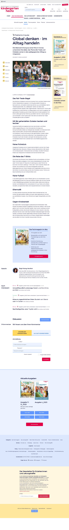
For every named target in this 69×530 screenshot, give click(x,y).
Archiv (25, 22)
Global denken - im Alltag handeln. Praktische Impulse (12, 30)
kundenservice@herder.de (36, 465)
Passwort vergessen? (28, 363)
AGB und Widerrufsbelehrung (24, 517)
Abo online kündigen (47, 465)
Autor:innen (43, 4)
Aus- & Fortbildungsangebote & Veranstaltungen (16, 460)
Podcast (43, 22)
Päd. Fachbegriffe (56, 4)
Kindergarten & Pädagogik (39, 457)
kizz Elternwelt (34, 462)
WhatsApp (36, 4)
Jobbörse (65, 4)
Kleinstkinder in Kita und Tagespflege (45, 460)
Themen (49, 4)
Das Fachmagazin (18, 28)
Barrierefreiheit (42, 517)
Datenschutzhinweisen (25, 500)
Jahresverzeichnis (50, 22)
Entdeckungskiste (32, 460)
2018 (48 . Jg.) (29, 28)
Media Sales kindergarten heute (25, 457)
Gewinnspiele (37, 454)
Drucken (7, 69)
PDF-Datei (7, 62)
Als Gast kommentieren (41, 346)
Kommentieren (45, 332)
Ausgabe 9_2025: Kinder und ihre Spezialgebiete (28, 296)
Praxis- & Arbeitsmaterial (53, 448)
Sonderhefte (44, 448)
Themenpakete (32, 22)
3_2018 (35, 28)
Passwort (19, 359)
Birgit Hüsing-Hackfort (21, 57)
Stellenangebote (50, 457)
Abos (61, 448)
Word (6, 66)
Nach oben (34, 519)
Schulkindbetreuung (59, 460)
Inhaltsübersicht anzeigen (59, 65)
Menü (4, 1)
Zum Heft (27, 421)
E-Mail (20, 354)
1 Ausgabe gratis (38, 267)
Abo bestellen (34, 433)
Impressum (48, 517)
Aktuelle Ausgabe (18, 22)
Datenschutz (34, 517)
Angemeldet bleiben (45, 364)
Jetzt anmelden (44, 504)
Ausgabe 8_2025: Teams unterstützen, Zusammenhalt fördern (32, 306)
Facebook (31, 469)
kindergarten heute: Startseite (7, 28)
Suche (26, 7)
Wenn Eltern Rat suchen (35, 448)
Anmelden (46, 368)
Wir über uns (30, 4)
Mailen (7, 80)
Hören (38, 22)
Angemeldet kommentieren (22, 345)
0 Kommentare (31, 94)
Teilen (6, 73)
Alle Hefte (27, 426)
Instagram (38, 469)
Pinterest (45, 469)
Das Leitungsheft (24, 448)
